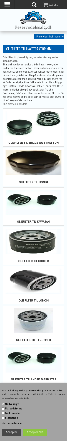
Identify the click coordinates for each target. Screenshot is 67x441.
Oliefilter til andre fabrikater (33, 378)
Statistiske (11, 417)
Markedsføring (13, 408)
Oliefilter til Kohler (33, 260)
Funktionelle (12, 413)
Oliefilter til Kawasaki (33, 221)
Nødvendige (12, 404)
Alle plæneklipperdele (15, 103)
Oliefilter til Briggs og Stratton (33, 142)
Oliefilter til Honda (33, 181)
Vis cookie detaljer (12, 423)
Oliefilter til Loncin (34, 300)
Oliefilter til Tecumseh (33, 339)
